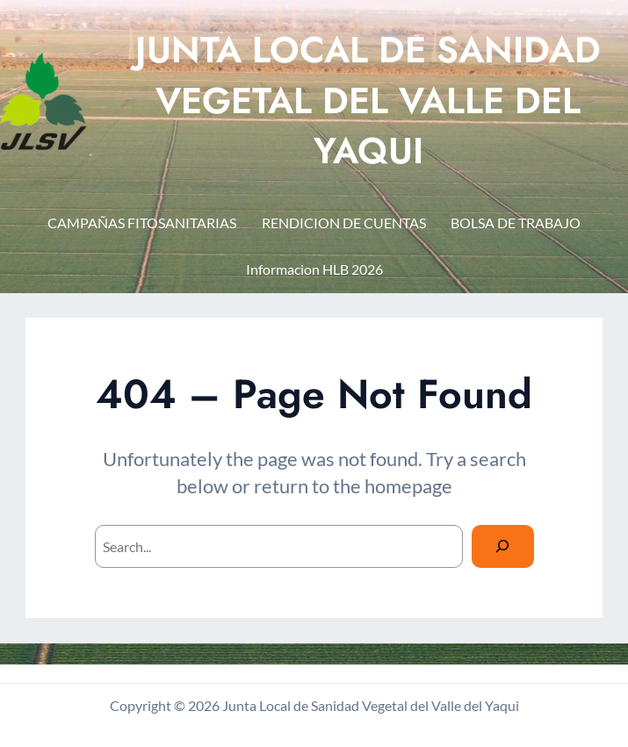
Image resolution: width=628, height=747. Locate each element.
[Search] (503, 546)
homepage (408, 486)
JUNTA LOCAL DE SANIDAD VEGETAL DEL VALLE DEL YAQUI (368, 101)
